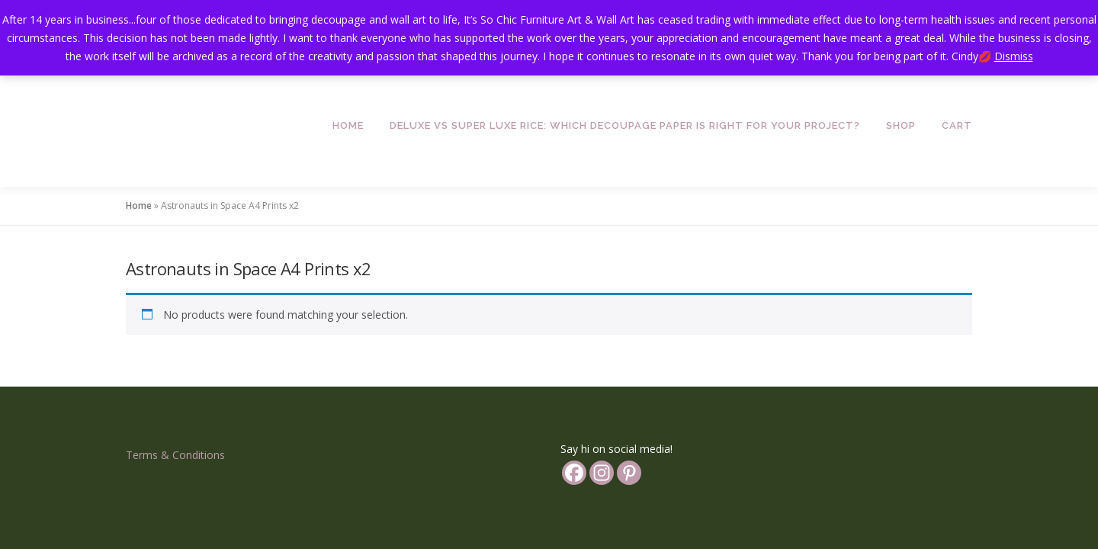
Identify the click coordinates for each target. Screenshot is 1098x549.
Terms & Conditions (175, 390)
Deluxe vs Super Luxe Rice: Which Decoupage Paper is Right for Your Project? (625, 125)
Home (348, 125)
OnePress (589, 506)
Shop (901, 125)
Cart (957, 125)
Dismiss (1013, 56)
